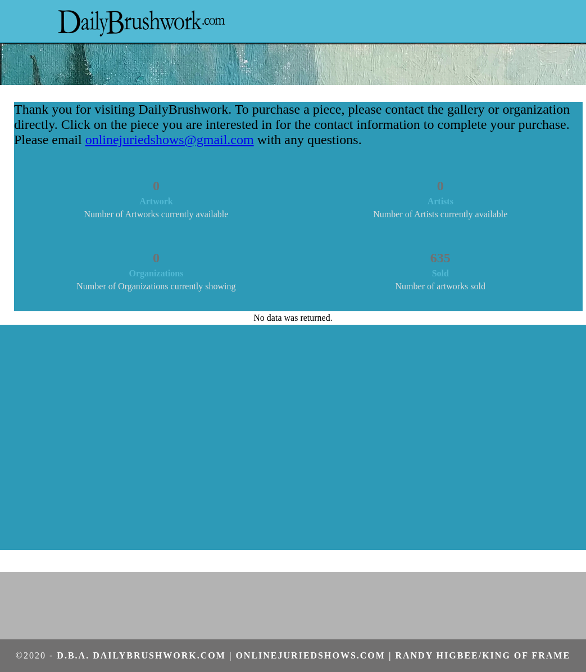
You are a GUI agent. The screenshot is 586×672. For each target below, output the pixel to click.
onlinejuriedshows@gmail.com (169, 139)
